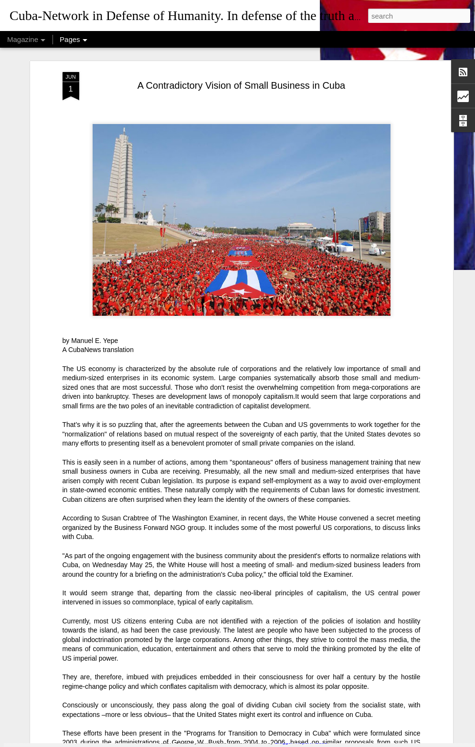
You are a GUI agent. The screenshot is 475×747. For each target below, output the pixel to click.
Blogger (283, 742)
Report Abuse (311, 742)
